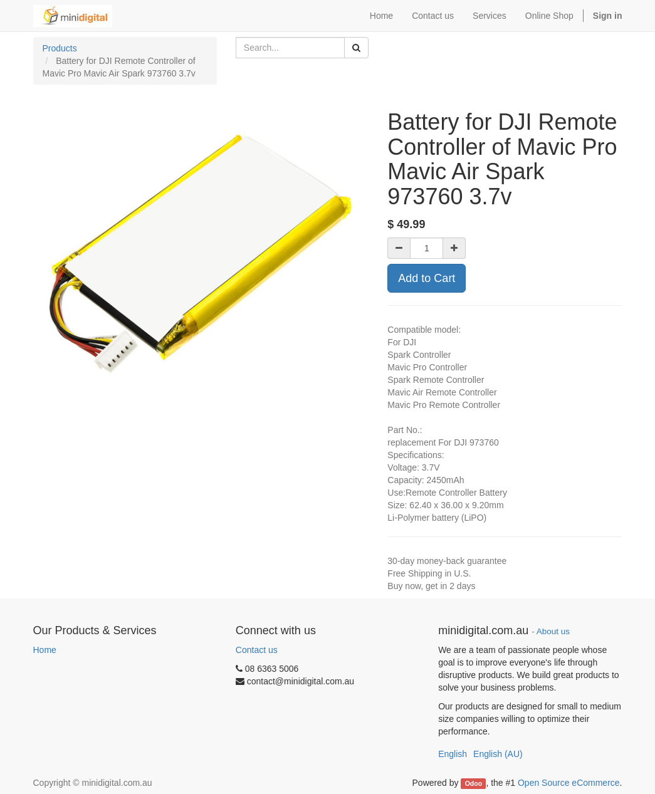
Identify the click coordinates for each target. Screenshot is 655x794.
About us (553, 631)
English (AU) (498, 754)
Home (44, 650)
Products (60, 48)
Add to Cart (426, 278)
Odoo (473, 783)
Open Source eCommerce (569, 783)
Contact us (257, 650)
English (452, 754)
